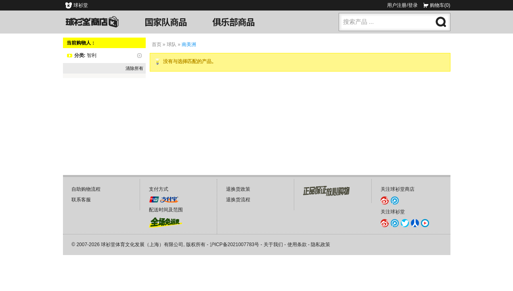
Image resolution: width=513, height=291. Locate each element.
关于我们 (273, 244)
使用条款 (297, 244)
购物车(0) (440, 5)
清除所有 (134, 68)
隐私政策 (320, 244)
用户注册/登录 (402, 5)
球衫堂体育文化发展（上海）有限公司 (142, 244)
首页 (156, 44)
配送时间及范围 (166, 210)
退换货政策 (238, 189)
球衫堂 (80, 5)
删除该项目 (139, 55)
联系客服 (81, 199)
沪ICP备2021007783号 (235, 244)
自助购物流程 (86, 189)
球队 (171, 44)
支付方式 (158, 189)
